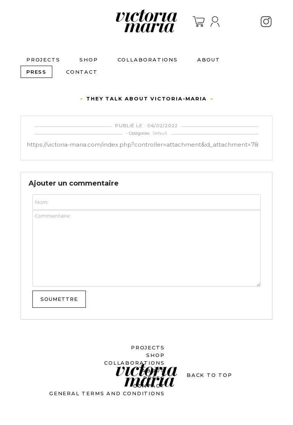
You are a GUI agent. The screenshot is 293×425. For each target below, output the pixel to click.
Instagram (266, 21)
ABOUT (208, 60)
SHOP (88, 60)
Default (160, 133)
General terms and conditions (106, 393)
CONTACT (82, 72)
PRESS (36, 72)
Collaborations (148, 60)
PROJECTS (43, 60)
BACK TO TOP (209, 375)
